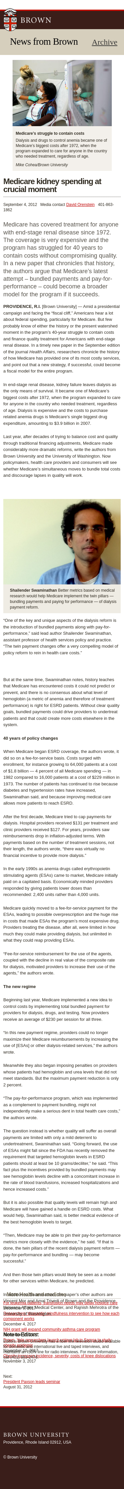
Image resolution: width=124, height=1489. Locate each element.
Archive (104, 42)
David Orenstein (80, 204)
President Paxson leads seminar (31, 1381)
